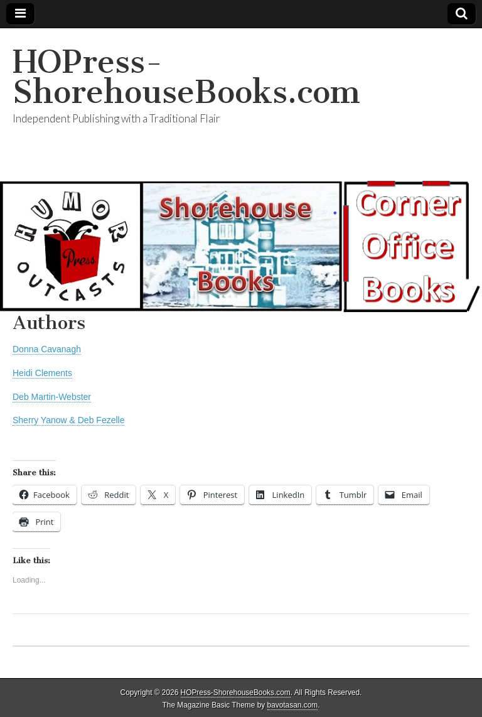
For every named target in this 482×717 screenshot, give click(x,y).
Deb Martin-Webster (52, 397)
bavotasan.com (292, 705)
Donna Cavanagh (47, 349)
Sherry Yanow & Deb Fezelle (68, 420)
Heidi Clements (42, 373)
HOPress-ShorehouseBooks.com (186, 77)
